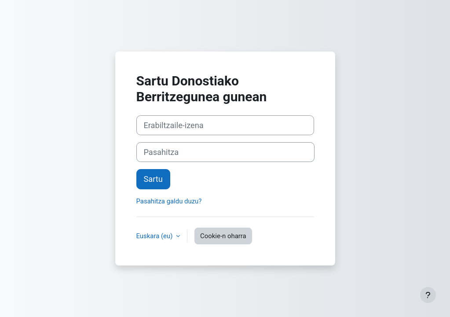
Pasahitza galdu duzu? (169, 201)
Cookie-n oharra (223, 236)
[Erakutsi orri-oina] (428, 295)
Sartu (153, 179)
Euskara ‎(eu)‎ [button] (155, 236)
